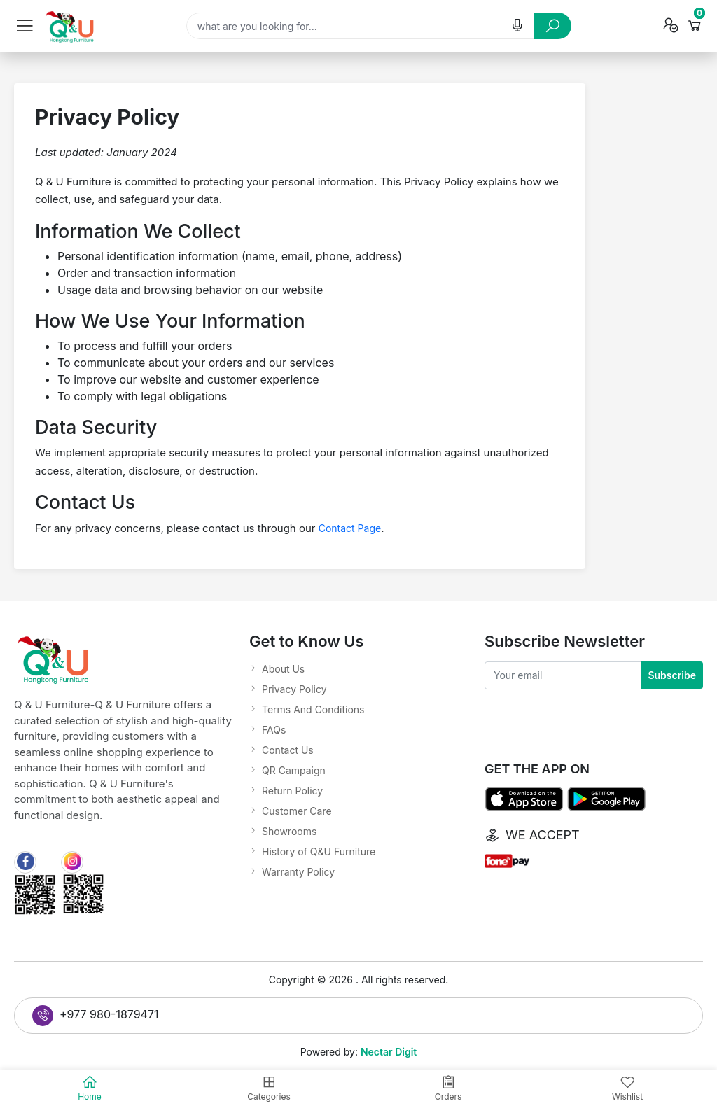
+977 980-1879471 (95, 1015)
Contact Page (350, 528)
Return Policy (292, 791)
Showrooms (289, 831)
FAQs (274, 730)
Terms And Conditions (313, 709)
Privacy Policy (294, 689)
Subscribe (672, 675)
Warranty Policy (298, 872)
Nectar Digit (389, 1052)
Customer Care (297, 811)
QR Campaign (294, 770)
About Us (283, 669)
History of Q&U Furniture (318, 851)
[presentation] (591, 716)
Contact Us (288, 750)
